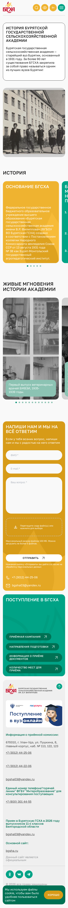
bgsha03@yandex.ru (26, 585)
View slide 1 (27, 266)
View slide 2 (31, 266)
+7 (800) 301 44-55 (18, 801)
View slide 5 (40, 266)
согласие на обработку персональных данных (34, 565)
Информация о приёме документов (34, 657)
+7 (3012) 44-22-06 (19, 766)
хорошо (53, 894)
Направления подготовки (32, 647)
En (53, 7)
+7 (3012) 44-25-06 (25, 577)
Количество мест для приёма (34, 669)
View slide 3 (34, 266)
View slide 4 (37, 266)
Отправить (34, 558)
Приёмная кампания (29, 637)
